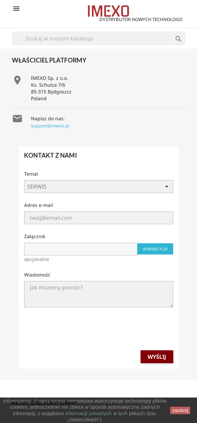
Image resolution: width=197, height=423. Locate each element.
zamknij (180, 410)
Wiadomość (37, 274)
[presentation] (98, 331)
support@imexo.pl (50, 126)
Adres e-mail (38, 205)
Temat (31, 174)
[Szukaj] (98, 38)
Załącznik (34, 236)
